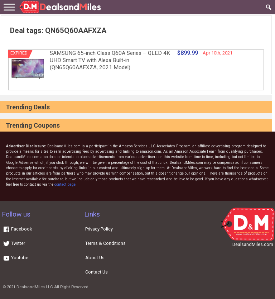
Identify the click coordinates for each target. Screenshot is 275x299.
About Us (95, 257)
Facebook (17, 229)
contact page (65, 184)
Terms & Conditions (105, 243)
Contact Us (96, 272)
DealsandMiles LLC (34, 286)
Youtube (15, 257)
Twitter (14, 243)
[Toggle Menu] (9, 7)
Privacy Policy (99, 229)
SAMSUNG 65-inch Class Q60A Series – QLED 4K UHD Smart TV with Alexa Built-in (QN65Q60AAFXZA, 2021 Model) (110, 60)
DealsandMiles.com (252, 244)
